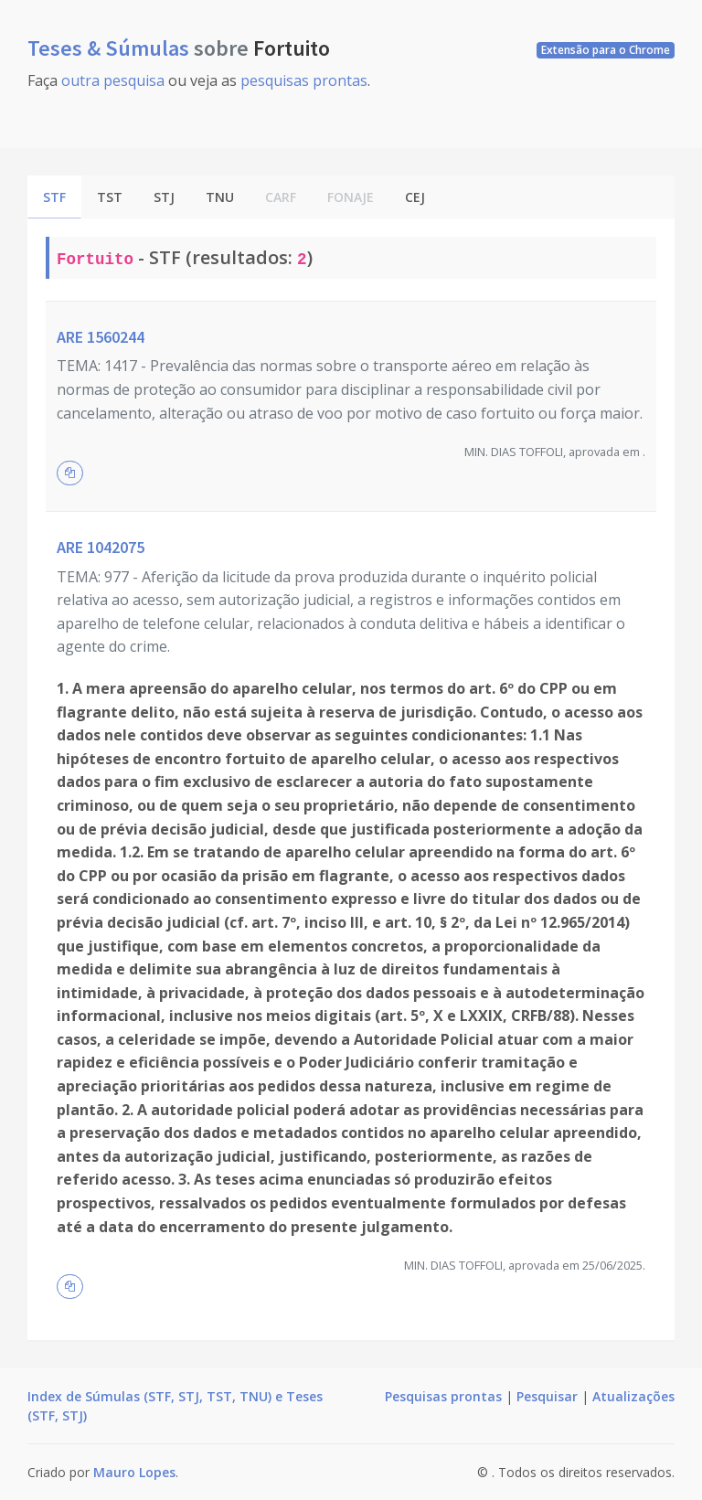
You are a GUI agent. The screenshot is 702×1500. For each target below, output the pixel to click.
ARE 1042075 (100, 547)
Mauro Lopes (134, 1472)
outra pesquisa (113, 80)
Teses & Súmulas (110, 48)
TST (109, 197)
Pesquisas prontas (443, 1396)
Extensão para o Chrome (605, 50)
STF (54, 197)
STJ (164, 197)
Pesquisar (547, 1396)
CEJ (415, 197)
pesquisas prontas (303, 80)
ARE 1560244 (100, 336)
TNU (220, 197)
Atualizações (633, 1396)
